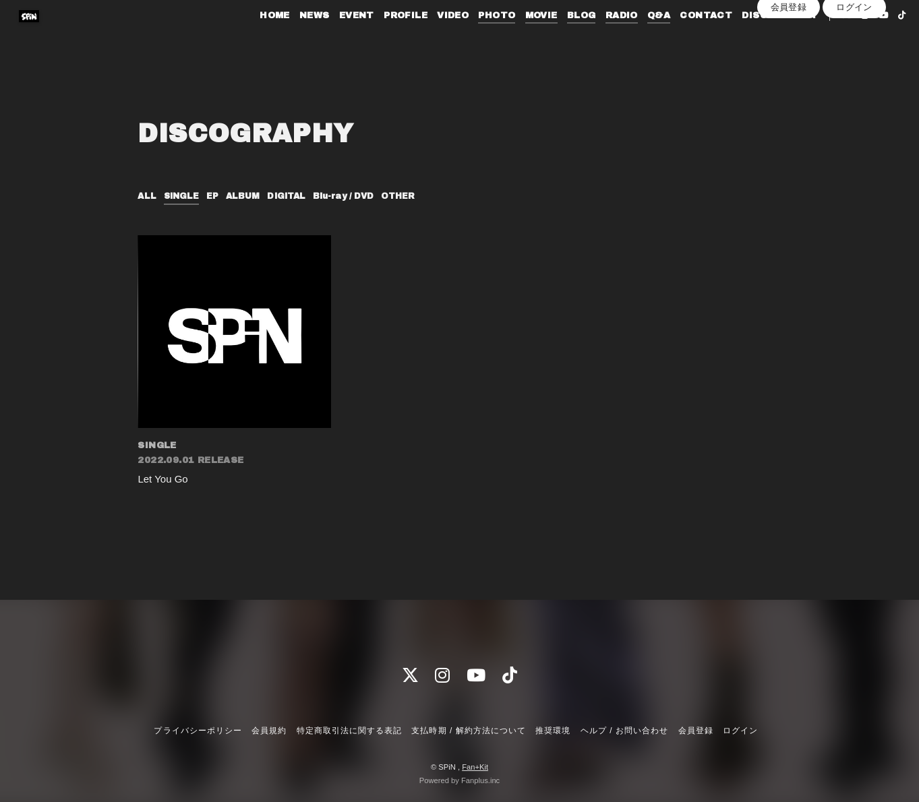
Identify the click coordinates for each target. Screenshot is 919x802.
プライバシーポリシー (197, 731)
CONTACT (685, 39)
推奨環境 (552, 731)
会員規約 (269, 731)
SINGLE (185, 196)
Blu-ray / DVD (363, 196)
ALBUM (251, 196)
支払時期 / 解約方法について (468, 731)
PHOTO (475, 39)
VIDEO (431, 39)
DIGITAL (299, 196)
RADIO (600, 39)
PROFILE (384, 39)
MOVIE (520, 39)
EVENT (335, 39)
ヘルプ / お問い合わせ (624, 731)
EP (218, 196)
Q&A (637, 39)
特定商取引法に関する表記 (349, 731)
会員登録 (789, 62)
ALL (148, 196)
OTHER (423, 196)
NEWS (293, 39)
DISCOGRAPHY (758, 39)
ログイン (854, 62)
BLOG (559, 39)
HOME (253, 39)
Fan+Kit (475, 767)
